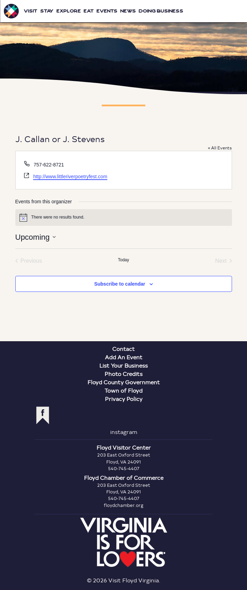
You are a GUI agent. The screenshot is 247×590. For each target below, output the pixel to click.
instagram (123, 432)
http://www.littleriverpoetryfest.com (70, 176)
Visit (30, 11)
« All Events (220, 147)
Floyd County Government (123, 382)
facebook (42, 415)
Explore (68, 11)
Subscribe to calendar (119, 284)
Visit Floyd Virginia (11, 11)
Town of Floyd (123, 390)
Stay (47, 11)
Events (107, 11)
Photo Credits (123, 374)
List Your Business (123, 365)
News (128, 11)
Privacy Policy (123, 399)
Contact (123, 349)
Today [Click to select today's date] (123, 259)
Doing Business (161, 11)
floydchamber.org (124, 505)
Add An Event (123, 357)
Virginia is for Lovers (123, 542)
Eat (89, 11)
